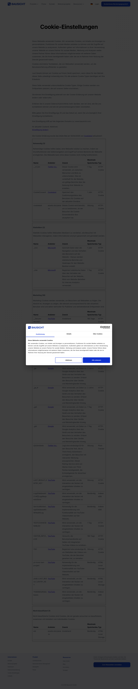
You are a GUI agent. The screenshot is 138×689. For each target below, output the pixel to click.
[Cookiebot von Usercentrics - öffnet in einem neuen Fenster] (101, 327)
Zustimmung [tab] (40, 334)
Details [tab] (69, 334)
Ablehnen (68, 360)
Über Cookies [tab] (97, 334)
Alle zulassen (96, 360)
